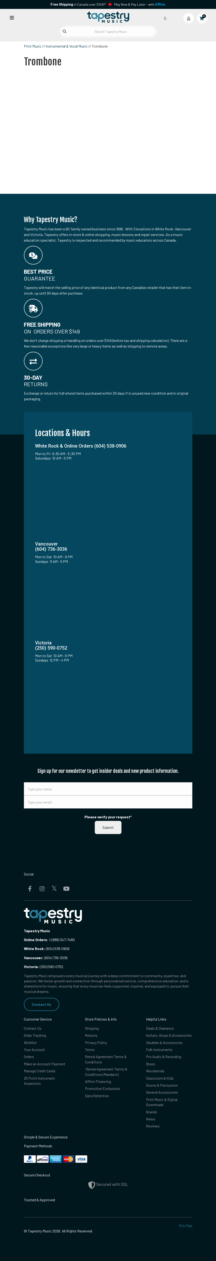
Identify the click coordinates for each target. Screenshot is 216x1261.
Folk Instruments (159, 1049)
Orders (29, 1056)
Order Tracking (35, 1035)
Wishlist (30, 1042)
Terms (90, 1049)
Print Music (32, 46)
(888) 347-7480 (63, 939)
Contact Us (41, 1004)
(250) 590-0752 (43, 966)
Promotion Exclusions (102, 1088)
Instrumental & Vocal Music (67, 46)
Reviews (153, 1126)
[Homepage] (108, 17)
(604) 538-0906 (47, 948)
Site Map (185, 1225)
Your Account (34, 1049)
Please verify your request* (108, 817)
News (150, 1119)
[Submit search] (64, 31)
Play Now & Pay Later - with (139, 4)
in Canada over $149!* (78, 4)
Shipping (92, 1028)
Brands (151, 1112)
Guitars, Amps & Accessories (169, 1035)
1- (50, 939)
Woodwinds (155, 1071)
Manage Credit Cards (39, 1071)
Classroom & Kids (160, 1078)
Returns (91, 1035)
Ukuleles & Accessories (164, 1042)
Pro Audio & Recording (163, 1056)
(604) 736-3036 (46, 957)
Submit (108, 827)
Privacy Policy (96, 1042)
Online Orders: (36, 939)
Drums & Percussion (162, 1085)
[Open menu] (12, 17)
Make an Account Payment (44, 1064)
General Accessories (162, 1092)
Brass (150, 1064)
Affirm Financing (98, 1081)
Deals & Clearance (160, 1028)
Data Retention (97, 1095)
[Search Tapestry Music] (108, 31)
